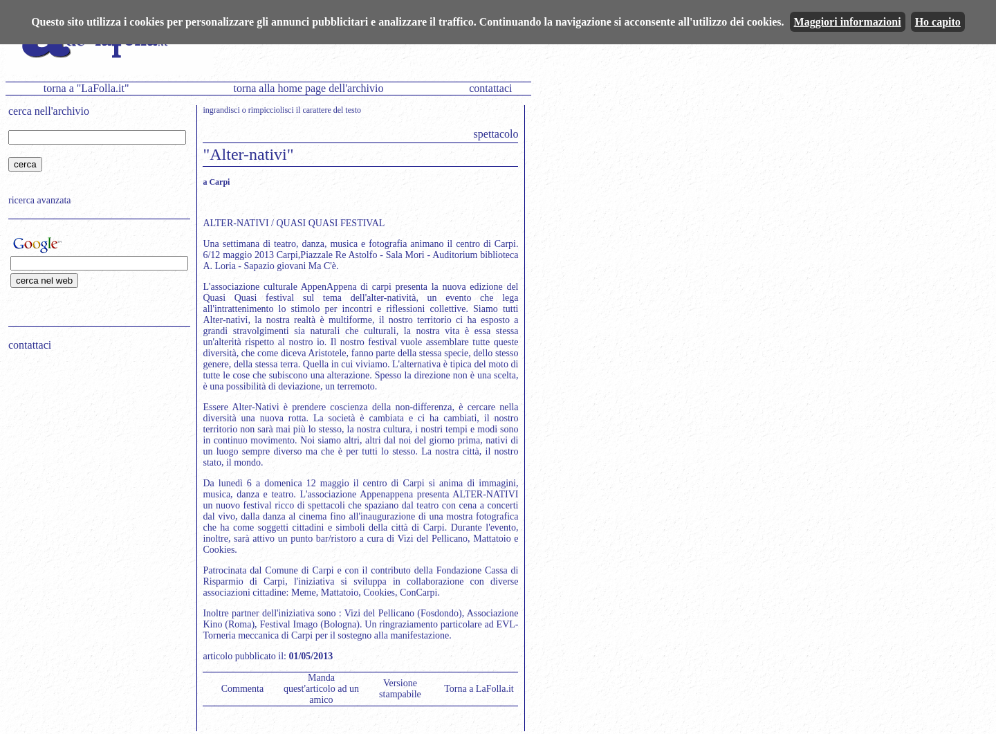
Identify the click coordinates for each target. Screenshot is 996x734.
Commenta (242, 688)
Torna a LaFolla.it (479, 688)
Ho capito (938, 22)
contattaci (490, 88)
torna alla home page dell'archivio (308, 88)
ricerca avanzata (39, 200)
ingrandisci (221, 110)
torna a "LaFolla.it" (86, 88)
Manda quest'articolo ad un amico (321, 688)
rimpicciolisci (271, 110)
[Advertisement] (94, 450)
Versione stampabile (400, 688)
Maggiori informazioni (847, 22)
